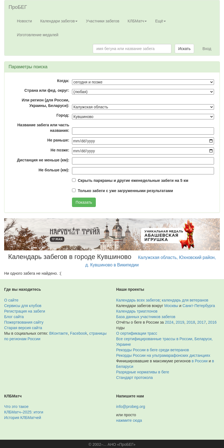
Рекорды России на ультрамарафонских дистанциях (163, 355)
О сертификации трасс (136, 333)
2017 (201, 322)
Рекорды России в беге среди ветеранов (152, 350)
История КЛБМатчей (22, 417)
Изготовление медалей (37, 35)
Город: (62, 115)
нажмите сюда (129, 420)
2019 (180, 322)
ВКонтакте (58, 333)
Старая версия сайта (23, 328)
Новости (24, 21)
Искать (184, 48)
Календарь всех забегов (138, 300)
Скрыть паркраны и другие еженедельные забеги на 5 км (133, 180)
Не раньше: (58, 140)
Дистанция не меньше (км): (43, 160)
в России (199, 361)
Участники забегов (102, 21)
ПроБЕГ (18, 7)
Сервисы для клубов (23, 305)
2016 (212, 322)
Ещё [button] (160, 21)
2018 (190, 322)
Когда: (63, 80)
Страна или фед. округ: (46, 90)
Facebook (78, 333)
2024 (169, 322)
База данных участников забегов (146, 317)
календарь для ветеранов (185, 300)
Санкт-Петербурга (198, 305)
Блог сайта (14, 317)
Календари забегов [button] (59, 21)
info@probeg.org (130, 406)
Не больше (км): (53, 170)
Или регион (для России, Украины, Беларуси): (45, 103)
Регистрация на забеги (24, 311)
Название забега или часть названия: (43, 128)
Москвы (171, 305)
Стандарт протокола (134, 377)
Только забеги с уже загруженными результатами (125, 190)
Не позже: (60, 150)
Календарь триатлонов (137, 311)
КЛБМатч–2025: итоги (23, 412)
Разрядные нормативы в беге (142, 372)
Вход (206, 48)
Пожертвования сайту (23, 322)
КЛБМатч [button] (137, 21)
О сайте (11, 300)
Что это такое (16, 406)
